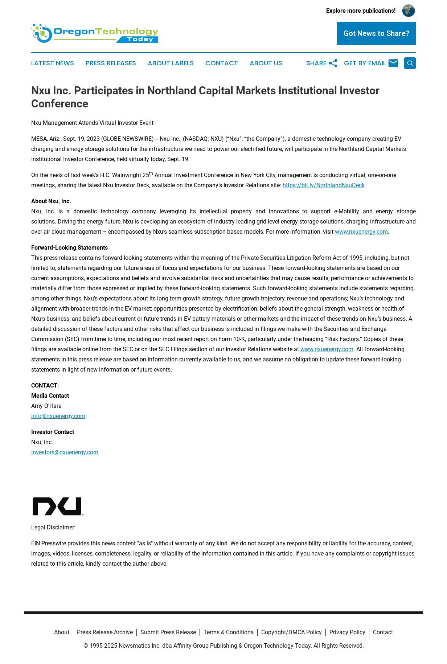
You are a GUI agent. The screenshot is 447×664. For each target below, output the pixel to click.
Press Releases (111, 63)
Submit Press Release (168, 632)
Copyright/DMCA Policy (291, 632)
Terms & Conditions (229, 632)
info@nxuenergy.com (58, 416)
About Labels (171, 63)
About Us (266, 63)
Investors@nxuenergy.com (64, 452)
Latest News (52, 63)
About (61, 632)
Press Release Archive (105, 632)
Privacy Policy (347, 632)
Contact (221, 63)
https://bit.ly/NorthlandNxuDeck (324, 185)
